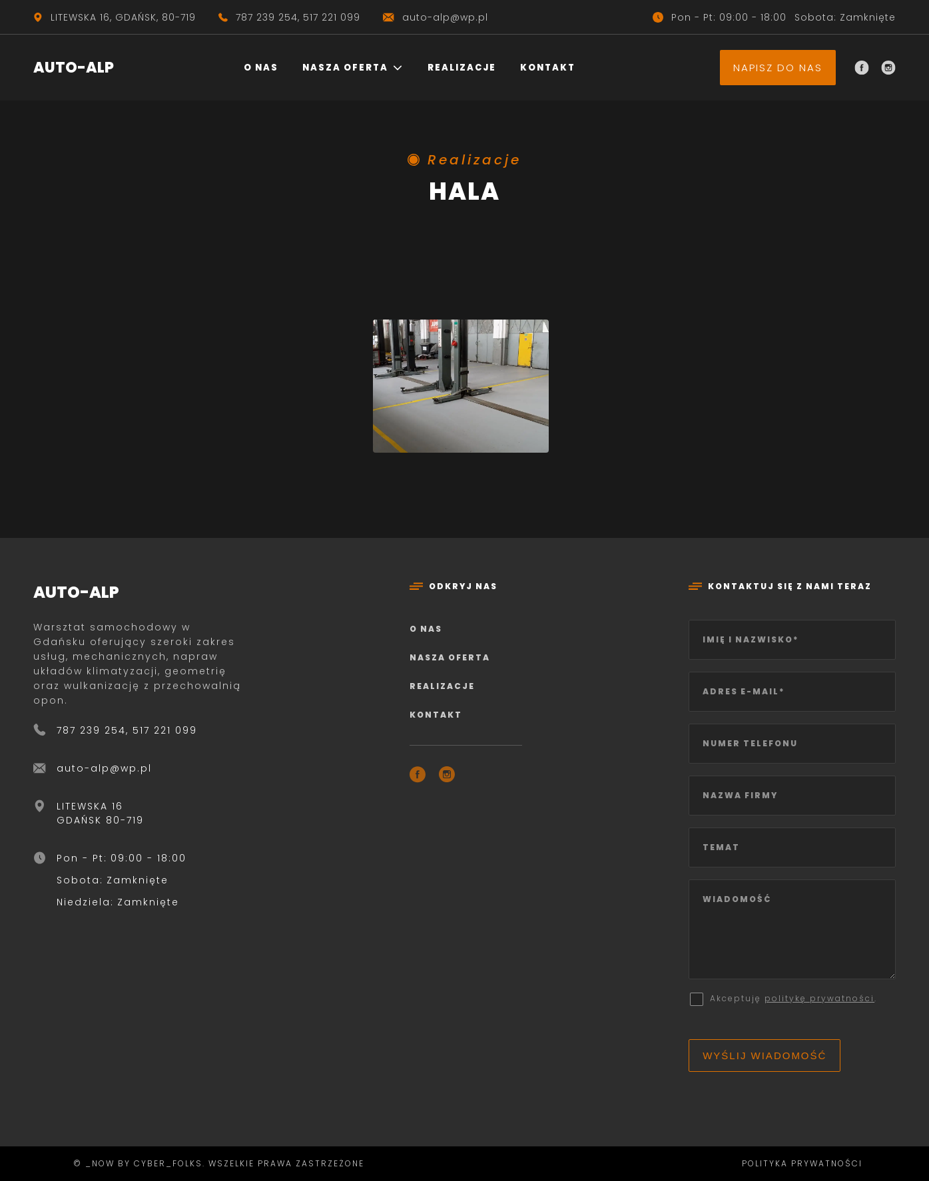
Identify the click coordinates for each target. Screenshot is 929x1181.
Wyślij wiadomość (764, 1055)
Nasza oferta (345, 67)
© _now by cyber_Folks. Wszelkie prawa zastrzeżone (215, 1163)
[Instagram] (888, 68)
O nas (261, 67)
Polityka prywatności (802, 1163)
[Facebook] (861, 68)
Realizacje (462, 67)
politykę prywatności (819, 998)
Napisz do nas (777, 68)
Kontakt (547, 67)
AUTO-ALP (73, 67)
